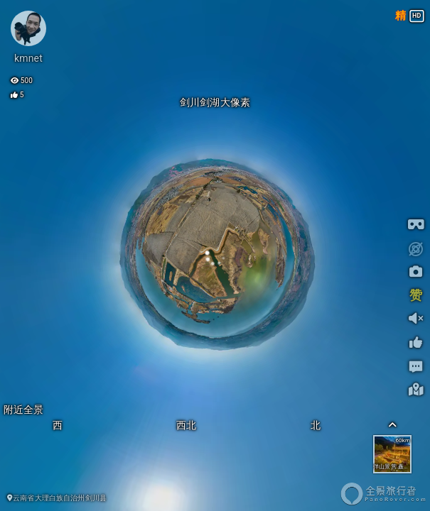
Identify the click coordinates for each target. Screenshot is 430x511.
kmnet (28, 58)
